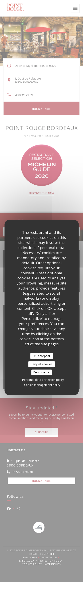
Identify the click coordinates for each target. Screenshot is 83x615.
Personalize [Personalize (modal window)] (41, 372)
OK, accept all (41, 356)
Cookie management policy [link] (42, 385)
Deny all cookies (41, 364)
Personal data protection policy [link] (43, 380)
